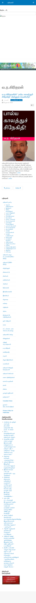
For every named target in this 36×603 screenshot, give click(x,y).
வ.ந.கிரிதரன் (6, 348)
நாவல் (4, 385)
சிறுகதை (5, 299)
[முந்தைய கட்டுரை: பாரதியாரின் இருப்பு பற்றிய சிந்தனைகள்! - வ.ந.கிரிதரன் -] (7, 188)
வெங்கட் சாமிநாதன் (10, 219)
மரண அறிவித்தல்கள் (9, 377)
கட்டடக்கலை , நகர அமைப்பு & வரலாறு (8, 329)
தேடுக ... (3, 10)
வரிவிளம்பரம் (6, 280)
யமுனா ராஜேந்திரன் (10, 213)
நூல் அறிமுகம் (7, 321)
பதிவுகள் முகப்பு (7, 202)
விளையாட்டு (6, 272)
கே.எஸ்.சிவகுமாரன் (10, 221)
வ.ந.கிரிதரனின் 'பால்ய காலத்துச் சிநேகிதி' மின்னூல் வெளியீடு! (17, 95)
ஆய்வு (4, 311)
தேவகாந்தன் (9, 218)
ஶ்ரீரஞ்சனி (8, 250)
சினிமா (5, 389)
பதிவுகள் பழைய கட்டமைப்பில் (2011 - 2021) (8, 256)
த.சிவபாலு (8, 252)
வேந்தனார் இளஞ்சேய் (11, 247)
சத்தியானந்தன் (9, 242)
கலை (4, 325)
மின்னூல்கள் (6, 338)
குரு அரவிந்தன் (9, 229)
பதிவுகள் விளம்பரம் (8, 373)
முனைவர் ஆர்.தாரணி (11, 226)
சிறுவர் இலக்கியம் (8, 360)
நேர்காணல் (6, 288)
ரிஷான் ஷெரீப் (9, 237)
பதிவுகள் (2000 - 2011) (7, 263)
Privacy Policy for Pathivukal (8, 411)
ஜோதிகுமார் (8, 208)
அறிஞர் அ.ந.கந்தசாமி (7, 343)
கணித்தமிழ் (6, 352)
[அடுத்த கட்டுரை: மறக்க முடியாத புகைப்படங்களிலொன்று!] (18, 188)
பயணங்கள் (6, 364)
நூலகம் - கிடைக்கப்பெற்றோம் (8, 405)
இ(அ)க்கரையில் (7, 291)
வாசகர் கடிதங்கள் (8, 381)
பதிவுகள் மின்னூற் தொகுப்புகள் (8, 368)
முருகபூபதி (8, 214)
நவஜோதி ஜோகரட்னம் (11, 248)
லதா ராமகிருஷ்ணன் (10, 227)
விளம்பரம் (5, 276)
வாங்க (19, 172)
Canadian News (7, 401)
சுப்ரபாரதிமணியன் (10, 216)
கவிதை (5, 303)
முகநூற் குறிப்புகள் (8, 393)
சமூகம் (5, 356)
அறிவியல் (5, 307)
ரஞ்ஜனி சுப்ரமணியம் (10, 243)
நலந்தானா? (6, 397)
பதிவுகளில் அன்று (8, 334)
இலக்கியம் (6, 295)
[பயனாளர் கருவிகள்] (32, 105)
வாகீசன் (8, 245)
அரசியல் (5, 284)
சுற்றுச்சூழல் (6, 268)
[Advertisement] (18, 40)
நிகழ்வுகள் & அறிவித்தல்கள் (7, 316)
